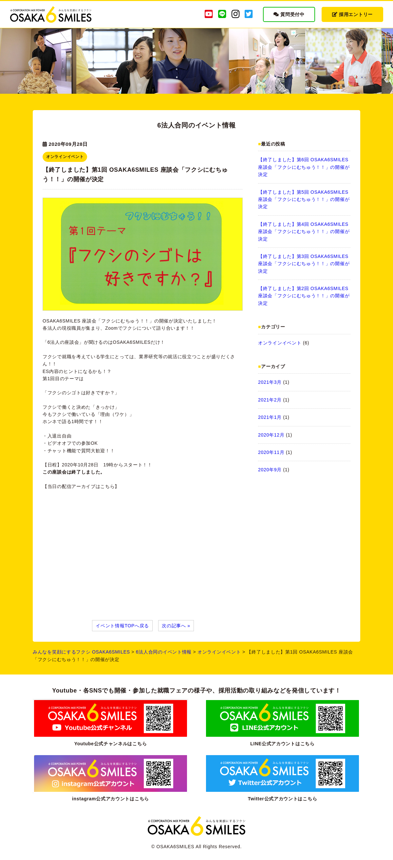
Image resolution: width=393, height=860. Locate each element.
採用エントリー (352, 14)
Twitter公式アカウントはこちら (282, 798)
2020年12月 (271, 435)
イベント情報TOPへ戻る (122, 625)
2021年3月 (270, 382)
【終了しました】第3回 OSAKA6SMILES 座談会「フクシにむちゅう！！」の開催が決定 (303, 264)
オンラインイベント (279, 342)
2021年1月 (270, 417)
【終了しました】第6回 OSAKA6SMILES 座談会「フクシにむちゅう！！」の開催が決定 (303, 167)
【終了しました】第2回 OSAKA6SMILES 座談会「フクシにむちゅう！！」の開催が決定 (303, 296)
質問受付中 (289, 14)
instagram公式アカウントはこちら (110, 798)
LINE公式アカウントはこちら (282, 743)
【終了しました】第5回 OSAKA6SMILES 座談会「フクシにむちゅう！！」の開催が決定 (303, 199)
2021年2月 (270, 399)
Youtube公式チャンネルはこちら (110, 743)
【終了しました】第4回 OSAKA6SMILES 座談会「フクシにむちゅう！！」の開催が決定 (303, 232)
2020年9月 (270, 469)
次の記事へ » (176, 625)
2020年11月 (271, 452)
